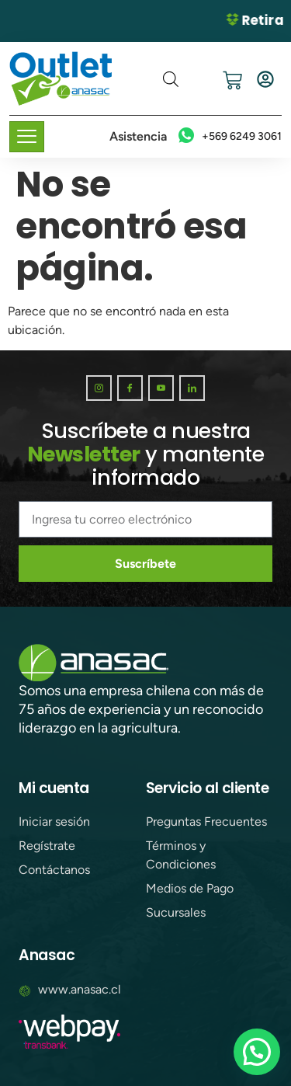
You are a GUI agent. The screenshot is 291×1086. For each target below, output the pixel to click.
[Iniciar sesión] (265, 79)
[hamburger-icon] (26, 136)
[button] (257, 1052)
